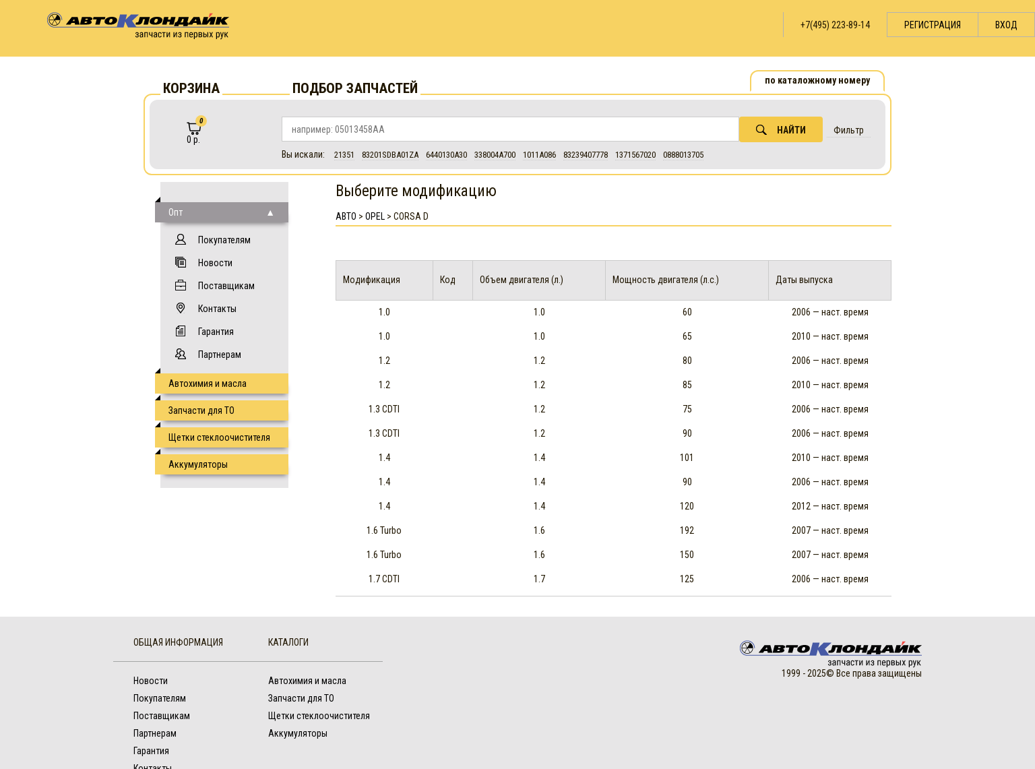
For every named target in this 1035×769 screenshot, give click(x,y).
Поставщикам (226, 285)
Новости (215, 262)
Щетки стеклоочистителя (219, 437)
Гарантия (216, 331)
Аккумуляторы (198, 464)
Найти (781, 129)
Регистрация (932, 25)
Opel (375, 216)
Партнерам (219, 354)
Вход (1006, 25)
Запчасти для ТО (201, 410)
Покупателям (224, 240)
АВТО (346, 216)
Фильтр (849, 130)
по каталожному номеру (817, 80)
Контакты (217, 308)
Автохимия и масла (207, 383)
